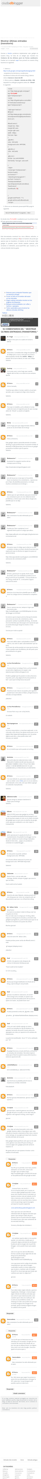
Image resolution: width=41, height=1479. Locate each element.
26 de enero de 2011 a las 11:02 (21, 757)
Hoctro (10, 53)
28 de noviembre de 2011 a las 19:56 (24, 1095)
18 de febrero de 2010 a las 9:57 (23, 639)
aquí (17, 60)
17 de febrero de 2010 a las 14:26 (24, 525)
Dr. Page (10, 337)
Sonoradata (11, 1319)
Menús (17, 1477)
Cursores (18, 1475)
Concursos (18, 1473)
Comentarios (31, 1471)
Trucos (11, 37)
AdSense (5, 1469)
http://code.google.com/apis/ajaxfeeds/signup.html (19, 71)
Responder (10, 1313)
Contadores (30, 1473)
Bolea (9, 423)
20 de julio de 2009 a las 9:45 (22, 404)
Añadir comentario (19, 1393)
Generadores (19, 1471)
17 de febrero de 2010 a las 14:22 (24, 512)
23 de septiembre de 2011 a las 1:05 (19, 958)
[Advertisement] (20, 21)
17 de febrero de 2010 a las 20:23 (23, 589)
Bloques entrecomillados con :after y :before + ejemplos (18, 305)
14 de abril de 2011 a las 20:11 (25, 796)
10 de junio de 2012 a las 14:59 (21, 1107)
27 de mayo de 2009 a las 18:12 (23, 350)
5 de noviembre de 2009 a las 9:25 (20, 423)
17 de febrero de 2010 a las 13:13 (23, 492)
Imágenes (6, 1475)
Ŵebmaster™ (11, 458)
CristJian (10, 1108)
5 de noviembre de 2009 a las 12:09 (24, 436)
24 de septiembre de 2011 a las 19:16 (24, 1048)
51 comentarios (34, 48)
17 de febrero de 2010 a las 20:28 (24, 604)
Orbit (21, 781)
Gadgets (3, 48)
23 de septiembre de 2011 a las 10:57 (24, 979)
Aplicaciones (19, 1469)
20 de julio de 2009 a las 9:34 (22, 383)
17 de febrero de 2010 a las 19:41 (24, 571)
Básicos (5, 1471)
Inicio (7, 37)
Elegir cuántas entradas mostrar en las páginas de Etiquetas (19, 301)
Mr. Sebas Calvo (12, 907)
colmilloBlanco (12, 1065)
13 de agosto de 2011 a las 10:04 (26, 907)
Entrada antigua (32, 1460)
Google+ (5, 1473)
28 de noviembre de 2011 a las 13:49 (22, 1078)
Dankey (9, 368)
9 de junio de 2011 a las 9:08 (22, 892)
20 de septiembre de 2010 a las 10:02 (24, 746)
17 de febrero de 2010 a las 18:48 (23, 544)
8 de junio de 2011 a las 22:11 (21, 873)
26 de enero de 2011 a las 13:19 (23, 776)
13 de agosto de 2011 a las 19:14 (23, 933)
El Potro (9, 350)
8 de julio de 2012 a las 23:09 (23, 1319)
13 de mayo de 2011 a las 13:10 (20, 832)
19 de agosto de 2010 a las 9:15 (23, 688)
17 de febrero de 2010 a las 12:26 (24, 475)
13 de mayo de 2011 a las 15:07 (23, 851)
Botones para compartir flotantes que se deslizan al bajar (18, 293)
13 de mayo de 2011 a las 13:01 (20, 811)
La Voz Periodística (13, 663)
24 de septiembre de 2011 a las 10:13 (24, 1008)
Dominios (30, 1477)
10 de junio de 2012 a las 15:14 (21, 1126)
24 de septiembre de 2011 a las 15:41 (19, 1023)
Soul (8, 958)
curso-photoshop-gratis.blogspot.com (23, 1208)
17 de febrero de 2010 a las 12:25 (24, 458)
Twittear (4, 313)
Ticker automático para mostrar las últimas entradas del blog (17, 309)
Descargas (6, 1477)
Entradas (31, 46)
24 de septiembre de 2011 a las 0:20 (19, 992)
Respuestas (12, 1159)
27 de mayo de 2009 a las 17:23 (21, 337)
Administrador (12, 797)
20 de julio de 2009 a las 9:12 (20, 368)
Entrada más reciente (10, 1460)
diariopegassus (12, 723)
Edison (9, 811)
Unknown (10, 873)
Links (28, 1475)
